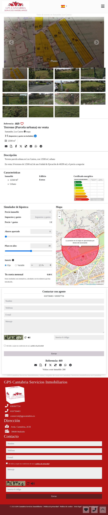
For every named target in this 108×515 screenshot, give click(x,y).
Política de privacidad (51, 506)
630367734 (59, 296)
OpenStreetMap (91, 284)
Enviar (54, 354)
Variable (21, 265)
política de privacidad (37, 346)
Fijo (9, 265)
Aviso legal (78, 506)
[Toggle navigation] (103, 6)
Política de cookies (66, 506)
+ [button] (59, 213)
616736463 (48, 296)
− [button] (59, 217)
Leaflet (81, 284)
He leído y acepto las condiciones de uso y (25, 346)
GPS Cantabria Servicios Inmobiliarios (29, 506)
